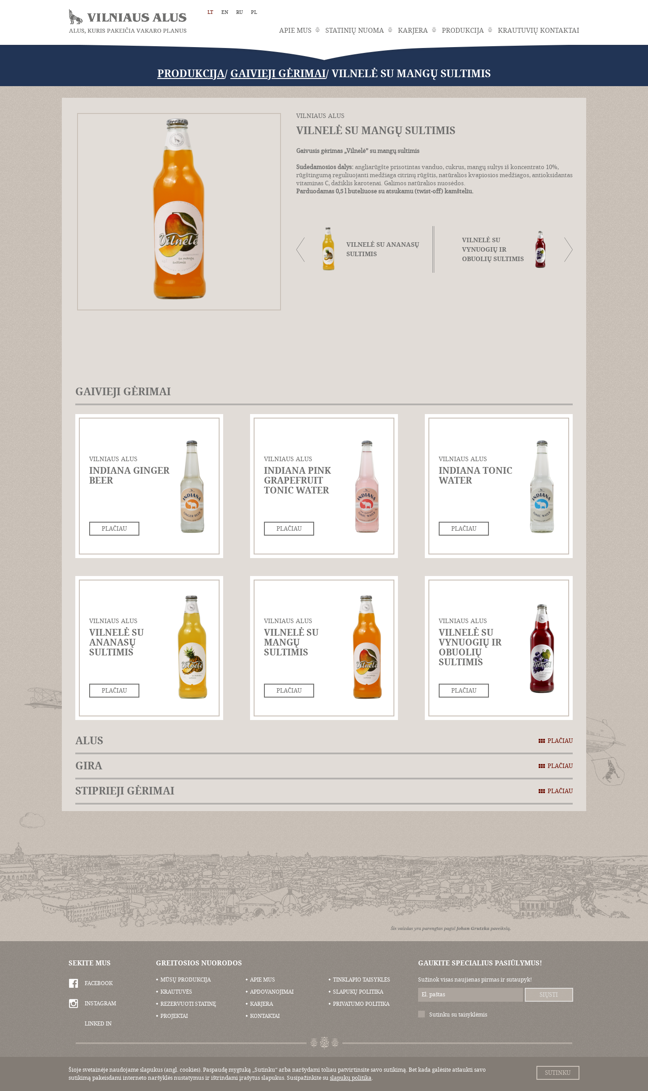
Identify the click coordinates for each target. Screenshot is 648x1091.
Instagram (100, 1003)
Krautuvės (176, 991)
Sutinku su (458, 1014)
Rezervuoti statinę (188, 1004)
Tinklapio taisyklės (361, 979)
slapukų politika (351, 1078)
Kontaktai (265, 1016)
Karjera (413, 30)
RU (239, 12)
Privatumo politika (361, 1004)
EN (224, 12)
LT (210, 12)
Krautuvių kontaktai (538, 30)
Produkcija (463, 30)
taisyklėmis (472, 1014)
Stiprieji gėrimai (324, 791)
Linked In (98, 1023)
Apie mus (295, 30)
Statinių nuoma (354, 30)
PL (254, 12)
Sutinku (557, 1073)
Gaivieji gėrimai (278, 73)
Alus (324, 740)
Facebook (98, 983)
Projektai (174, 1016)
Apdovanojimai (272, 991)
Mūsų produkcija (185, 979)
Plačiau (114, 528)
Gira (324, 765)
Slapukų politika (358, 991)
